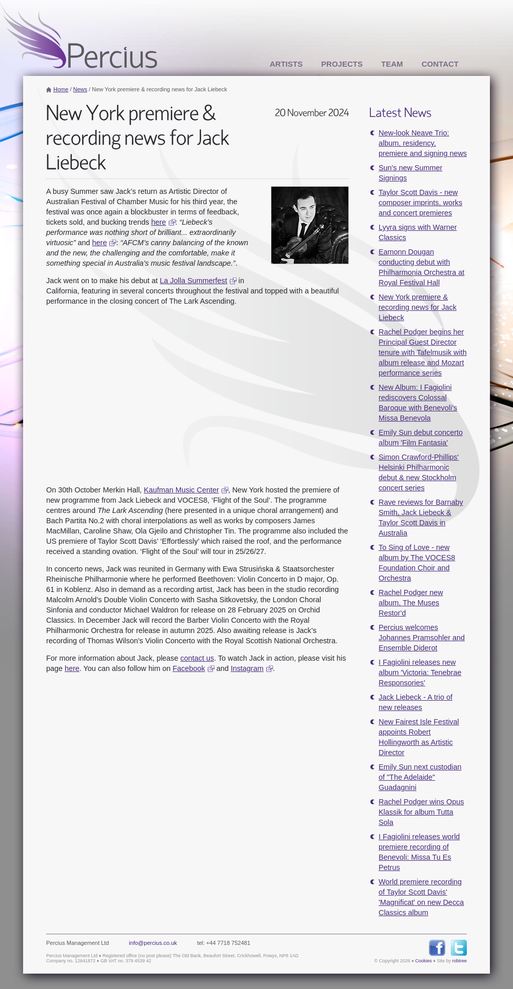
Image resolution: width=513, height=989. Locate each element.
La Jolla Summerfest (193, 280)
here (158, 222)
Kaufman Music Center (181, 490)
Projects (342, 64)
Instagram (247, 668)
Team (392, 64)
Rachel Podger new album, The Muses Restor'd (411, 602)
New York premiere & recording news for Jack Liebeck (418, 307)
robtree (459, 960)
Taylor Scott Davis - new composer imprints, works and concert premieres (420, 202)
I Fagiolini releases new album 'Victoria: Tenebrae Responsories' (420, 672)
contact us (197, 658)
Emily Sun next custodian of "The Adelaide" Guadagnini (420, 777)
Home (60, 89)
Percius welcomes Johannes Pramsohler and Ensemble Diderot (422, 637)
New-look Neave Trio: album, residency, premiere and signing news (423, 143)
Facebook (188, 668)
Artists (286, 64)
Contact (440, 64)
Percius (78, 35)
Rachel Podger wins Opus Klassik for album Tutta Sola (421, 812)
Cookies (423, 960)
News (80, 89)
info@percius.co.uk (153, 943)
